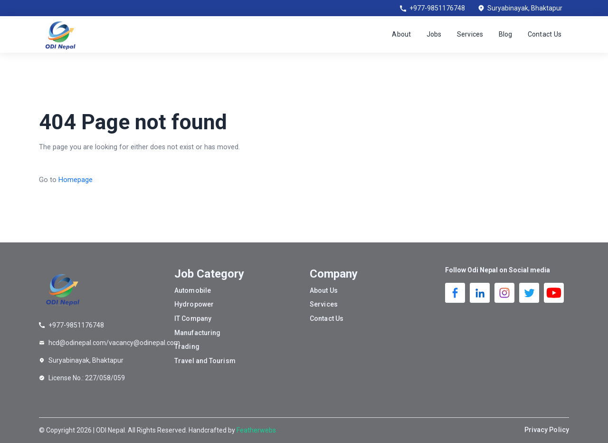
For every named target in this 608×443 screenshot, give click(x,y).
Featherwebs (256, 430)
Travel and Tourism (205, 361)
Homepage (75, 180)
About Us (324, 290)
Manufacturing (197, 333)
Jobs (434, 34)
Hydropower (194, 304)
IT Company (192, 318)
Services (470, 34)
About (401, 34)
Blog (506, 34)
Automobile (192, 290)
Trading (187, 346)
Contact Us (545, 34)
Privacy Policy (546, 429)
